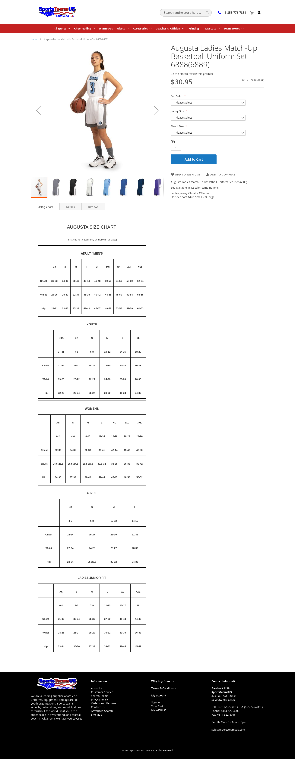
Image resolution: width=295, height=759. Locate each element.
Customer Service (102, 692)
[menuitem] (60, 28)
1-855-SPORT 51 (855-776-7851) (243, 707)
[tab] (45, 206)
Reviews (93, 207)
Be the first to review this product (192, 74)
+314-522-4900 (230, 711)
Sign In (155, 702)
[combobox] (186, 13)
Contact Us (98, 707)
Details (70, 207)
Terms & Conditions (163, 688)
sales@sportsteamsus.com (228, 729)
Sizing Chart (45, 207)
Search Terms (99, 696)
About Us (97, 688)
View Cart (157, 706)
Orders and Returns (103, 703)
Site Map (96, 714)
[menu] (147, 28)
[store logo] (57, 11)
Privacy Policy (99, 699)
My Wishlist (158, 710)
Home (34, 39)
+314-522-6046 (226, 714)
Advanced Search (102, 711)
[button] (56, 187)
